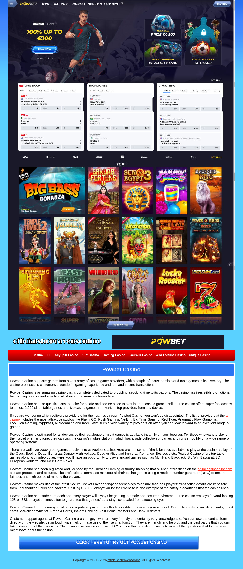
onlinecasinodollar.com (215, 469)
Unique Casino (199, 355)
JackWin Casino (140, 355)
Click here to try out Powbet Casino (121, 542)
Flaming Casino (113, 355)
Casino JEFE (42, 355)
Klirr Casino (90, 355)
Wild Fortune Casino (171, 355)
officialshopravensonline (123, 560)
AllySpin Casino (66, 355)
